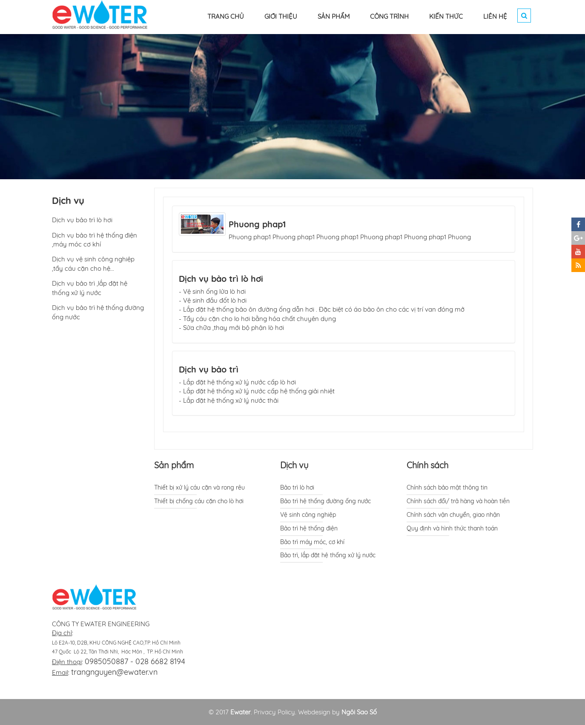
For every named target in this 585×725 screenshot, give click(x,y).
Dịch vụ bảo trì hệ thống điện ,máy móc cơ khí (94, 239)
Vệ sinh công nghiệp (308, 515)
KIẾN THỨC (446, 16)
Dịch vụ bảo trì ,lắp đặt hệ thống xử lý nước (89, 287)
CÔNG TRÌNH (389, 16)
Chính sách (427, 465)
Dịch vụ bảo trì (208, 369)
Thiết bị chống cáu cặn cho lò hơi (199, 501)
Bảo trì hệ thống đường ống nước (325, 501)
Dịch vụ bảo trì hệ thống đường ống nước (98, 312)
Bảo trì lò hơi (297, 487)
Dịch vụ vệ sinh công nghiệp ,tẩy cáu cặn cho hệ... (93, 263)
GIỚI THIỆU (280, 16)
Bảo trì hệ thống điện (309, 528)
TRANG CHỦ (225, 16)
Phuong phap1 (257, 224)
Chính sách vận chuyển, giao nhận (453, 515)
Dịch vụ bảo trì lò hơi (221, 278)
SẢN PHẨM (334, 16)
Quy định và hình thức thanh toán (452, 528)
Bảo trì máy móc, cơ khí (312, 542)
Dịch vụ (294, 465)
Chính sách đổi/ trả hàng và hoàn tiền (458, 501)
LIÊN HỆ (495, 16)
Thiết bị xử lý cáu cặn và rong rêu (199, 487)
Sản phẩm (174, 465)
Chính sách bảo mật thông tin (447, 487)
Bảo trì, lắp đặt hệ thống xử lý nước (328, 555)
